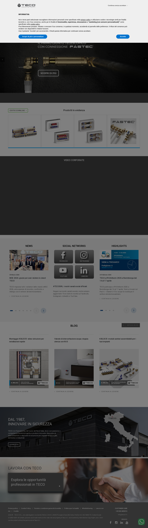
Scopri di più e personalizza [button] (32, 36)
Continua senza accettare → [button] (118, 5)
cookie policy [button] (35, 24)
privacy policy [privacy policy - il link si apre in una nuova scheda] (86, 20)
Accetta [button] (123, 36)
